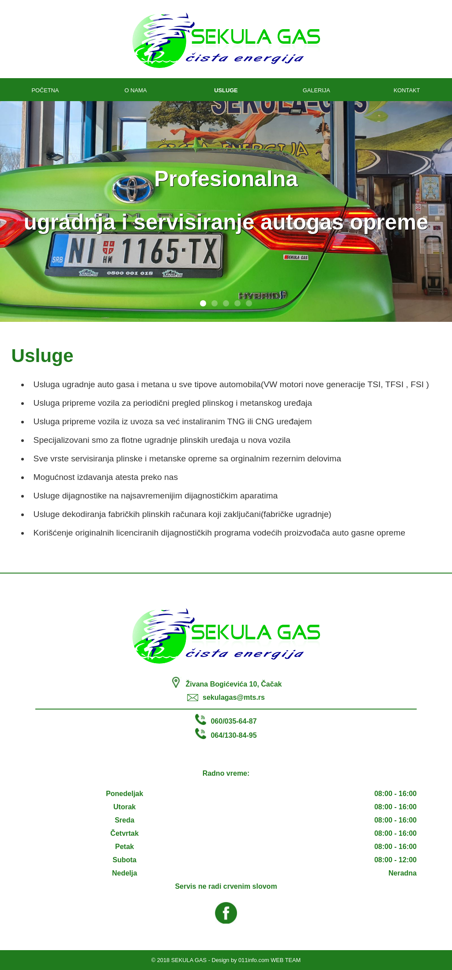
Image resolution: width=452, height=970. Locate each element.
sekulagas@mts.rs (234, 697)
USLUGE (225, 90)
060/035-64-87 (233, 721)
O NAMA (135, 90)
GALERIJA (316, 90)
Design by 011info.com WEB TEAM (256, 960)
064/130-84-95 (233, 735)
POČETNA (45, 90)
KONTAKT (407, 90)
